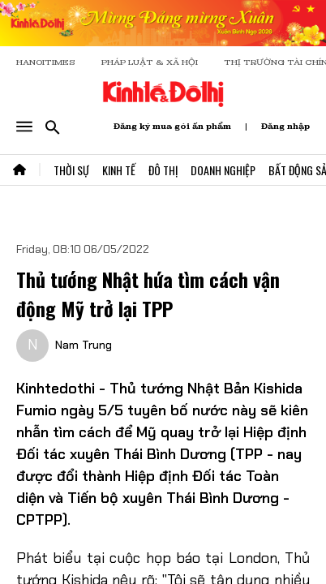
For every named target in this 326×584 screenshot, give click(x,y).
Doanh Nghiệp (223, 169)
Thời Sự (71, 169)
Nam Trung (83, 344)
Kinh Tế (118, 169)
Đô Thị (163, 169)
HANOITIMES (45, 62)
